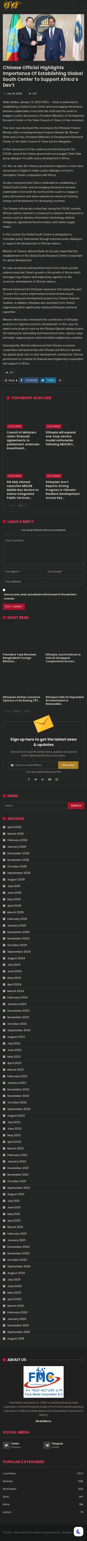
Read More (43, 1421)
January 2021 (16, 1240)
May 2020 (14, 1293)
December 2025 (18, 853)
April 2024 (14, 984)
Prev (11, 505)
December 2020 (18, 1247)
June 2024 (14, 971)
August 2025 (16, 879)
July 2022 (13, 1122)
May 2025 (14, 899)
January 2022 (16, 1161)
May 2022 (14, 1135)
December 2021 (18, 1168)
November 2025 (18, 860)
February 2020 (17, 1312)
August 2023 (16, 1037)
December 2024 (18, 932)
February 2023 (17, 1076)
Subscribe (68, 765)
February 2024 (17, 997)
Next (21, 505)
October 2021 (16, 1181)
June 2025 (14, 893)
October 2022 (17, 1102)
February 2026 (17, 840)
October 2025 (17, 866)
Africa (6, 1504)
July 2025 (13, 886)
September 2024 (19, 952)
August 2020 (16, 1273)
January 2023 (16, 1083)
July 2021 (13, 1201)
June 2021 (14, 1207)
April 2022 (14, 1142)
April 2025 (14, 906)
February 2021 (17, 1234)
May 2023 (14, 1057)
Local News (14, 426)
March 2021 (15, 1227)
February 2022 (17, 1155)
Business (8, 1481)
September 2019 (18, 1332)
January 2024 (16, 1004)
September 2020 (19, 1266)
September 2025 (19, 873)
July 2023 (13, 1043)
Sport (6, 1496)
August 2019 (15, 1338)
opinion (7, 1512)
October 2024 (17, 945)
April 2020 (14, 1299)
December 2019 (18, 1325)
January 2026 (16, 847)
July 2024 (14, 965)
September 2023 (19, 1030)
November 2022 (18, 1096)
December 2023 (18, 1011)
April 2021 (14, 1221)
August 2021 (15, 1194)
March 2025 (15, 912)
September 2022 (19, 1109)
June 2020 (14, 1286)
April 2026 (14, 827)
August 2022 (16, 1116)
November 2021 (17, 1175)
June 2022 (14, 1129)
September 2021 (18, 1188)
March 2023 (15, 1070)
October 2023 (17, 1024)
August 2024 (16, 958)
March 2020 (15, 1306)
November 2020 (18, 1253)
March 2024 (15, 991)
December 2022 (18, 1089)
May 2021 (13, 1214)
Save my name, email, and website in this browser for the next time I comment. (40, 596)
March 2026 (15, 834)
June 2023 (14, 1050)
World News (9, 1488)
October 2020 (17, 1260)
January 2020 (16, 1319)
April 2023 (14, 1063)
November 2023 (18, 1017)
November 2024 (18, 938)
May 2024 (14, 978)
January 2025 (16, 925)
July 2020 (14, 1279)
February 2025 (17, 919)
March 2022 (15, 1148)
